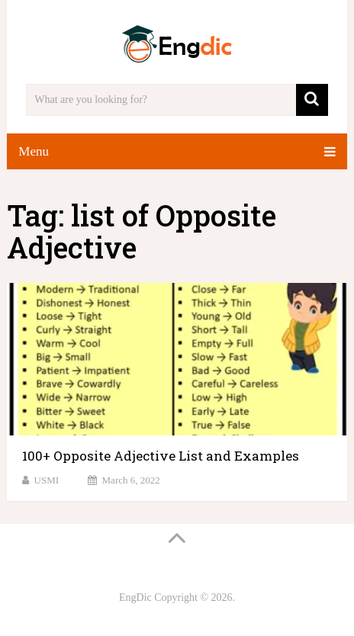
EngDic (135, 597)
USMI (47, 480)
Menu (33, 151)
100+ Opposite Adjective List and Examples (160, 455)
